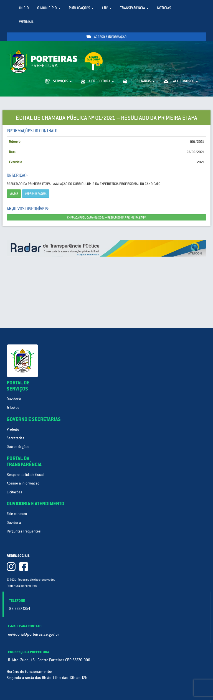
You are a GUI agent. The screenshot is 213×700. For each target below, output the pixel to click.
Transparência (134, 8)
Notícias (164, 8)
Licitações (14, 492)
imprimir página (35, 194)
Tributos (13, 407)
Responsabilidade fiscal (25, 474)
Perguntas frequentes (24, 531)
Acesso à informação (106, 36)
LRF (107, 8)
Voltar (14, 194)
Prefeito (13, 429)
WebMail (26, 21)
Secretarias (15, 438)
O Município (48, 8)
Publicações (81, 8)
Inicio (24, 8)
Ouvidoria (14, 399)
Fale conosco (17, 513)
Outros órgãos (18, 446)
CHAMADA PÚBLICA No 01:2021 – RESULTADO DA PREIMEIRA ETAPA (106, 217)
